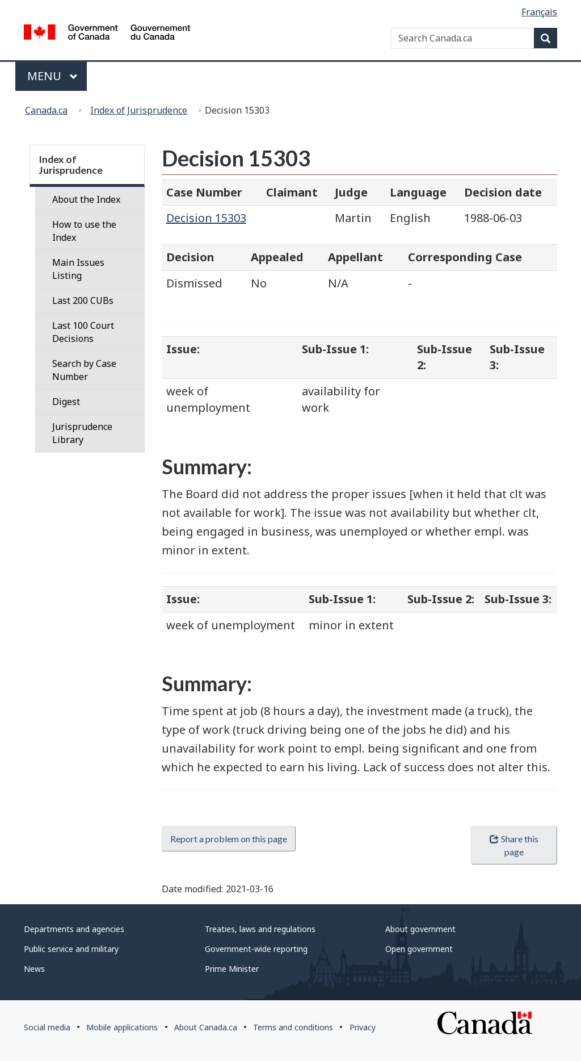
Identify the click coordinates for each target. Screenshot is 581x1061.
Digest (66, 401)
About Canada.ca (205, 1027)
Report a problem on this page (228, 838)
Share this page (514, 845)
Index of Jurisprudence (138, 110)
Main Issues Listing (78, 269)
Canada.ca (46, 110)
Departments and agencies (74, 929)
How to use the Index (84, 231)
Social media (47, 1027)
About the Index (86, 199)
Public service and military (71, 948)
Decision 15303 (206, 217)
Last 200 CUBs (82, 300)
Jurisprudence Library (82, 433)
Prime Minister (232, 968)
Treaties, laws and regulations (260, 929)
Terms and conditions (293, 1027)
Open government (419, 948)
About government (420, 929)
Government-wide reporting (256, 948)
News (34, 968)
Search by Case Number (84, 370)
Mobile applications (122, 1027)
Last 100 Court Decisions (83, 332)
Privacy (363, 1027)
